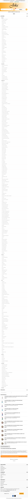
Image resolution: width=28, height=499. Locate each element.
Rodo (1, 475)
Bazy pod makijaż (4, 44)
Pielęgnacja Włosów (4, 185)
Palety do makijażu (4, 47)
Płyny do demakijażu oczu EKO (6, 217)
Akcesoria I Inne (4, 198)
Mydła (3, 268)
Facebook (14, 460)
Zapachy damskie (4, 129)
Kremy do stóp (4, 157)
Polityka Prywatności (3, 474)
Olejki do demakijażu (4, 88)
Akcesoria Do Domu (4, 312)
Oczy (2, 30)
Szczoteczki (3, 272)
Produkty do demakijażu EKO (5, 211)
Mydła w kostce (4, 158)
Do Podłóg (3, 289)
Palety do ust (3, 61)
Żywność (3, 281)
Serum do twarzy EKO (4, 207)
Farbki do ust (3, 57)
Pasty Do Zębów (4, 180)
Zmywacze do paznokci (5, 79)
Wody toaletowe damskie (5, 131)
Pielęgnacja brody (4, 245)
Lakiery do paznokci (4, 76)
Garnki (3, 332)
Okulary (3, 236)
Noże (2, 330)
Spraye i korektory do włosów (6, 111)
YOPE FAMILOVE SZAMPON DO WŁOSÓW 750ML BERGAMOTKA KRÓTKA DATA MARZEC (16, 396)
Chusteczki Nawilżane (5, 257)
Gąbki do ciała (4, 148)
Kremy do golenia (4, 240)
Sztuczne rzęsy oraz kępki (5, 34)
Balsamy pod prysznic (5, 147)
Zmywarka (3, 307)
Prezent (2, 354)
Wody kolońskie (4, 248)
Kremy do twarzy (4, 94)
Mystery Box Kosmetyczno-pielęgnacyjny (7, 372)
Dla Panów (3, 358)
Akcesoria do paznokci (5, 65)
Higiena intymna (4, 144)
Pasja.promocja (4, 386)
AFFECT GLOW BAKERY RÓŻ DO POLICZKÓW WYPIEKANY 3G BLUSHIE (14, 421)
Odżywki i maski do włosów (5, 186)
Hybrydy (3, 66)
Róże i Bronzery (4, 52)
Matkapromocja (4, 378)
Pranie (3, 258)
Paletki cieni (3, 39)
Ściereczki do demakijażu (5, 89)
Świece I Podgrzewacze (5, 327)
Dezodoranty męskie (4, 135)
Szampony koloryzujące (5, 112)
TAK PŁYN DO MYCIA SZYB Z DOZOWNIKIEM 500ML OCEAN (12, 412)
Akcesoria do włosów (4, 126)
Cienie (3, 38)
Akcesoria (3, 253)
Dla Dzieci (3, 359)
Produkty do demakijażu (5, 83)
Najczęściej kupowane (3, 468)
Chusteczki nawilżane (4, 231)
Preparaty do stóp (4, 171)
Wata (2, 234)
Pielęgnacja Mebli (4, 291)
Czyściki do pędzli (4, 20)
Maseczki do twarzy (4, 97)
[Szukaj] (12, 9)
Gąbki (3, 317)
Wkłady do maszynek (4, 243)
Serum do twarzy (4, 99)
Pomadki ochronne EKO (5, 184)
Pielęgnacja (3, 80)
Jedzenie (3, 340)
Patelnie (3, 331)
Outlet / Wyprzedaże (4, 364)
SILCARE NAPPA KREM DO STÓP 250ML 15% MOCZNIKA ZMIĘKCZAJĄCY (14, 404)
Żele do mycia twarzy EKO (5, 208)
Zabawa (3, 276)
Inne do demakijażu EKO (5, 213)
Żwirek (3, 341)
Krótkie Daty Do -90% (4, 368)
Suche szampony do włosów (5, 125)
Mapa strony (2, 470)
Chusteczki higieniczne (5, 230)
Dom (2, 280)
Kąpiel (3, 262)
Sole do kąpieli (4, 152)
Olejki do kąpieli (4, 149)
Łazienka (3, 285)
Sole (2, 309)
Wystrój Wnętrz (4, 326)
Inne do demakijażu (4, 85)
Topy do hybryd (4, 70)
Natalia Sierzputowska (5, 385)
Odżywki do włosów (4, 117)
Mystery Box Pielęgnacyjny (5, 373)
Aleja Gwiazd (3, 377)
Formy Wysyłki (2, 473)
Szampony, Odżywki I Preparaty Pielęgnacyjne (8, 346)
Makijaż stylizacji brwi (4, 33)
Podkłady (3, 48)
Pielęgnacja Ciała (4, 193)
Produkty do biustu (4, 170)
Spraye (3, 322)
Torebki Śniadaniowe (4, 318)
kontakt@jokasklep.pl (6, 491)
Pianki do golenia (4, 244)
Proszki (3, 304)
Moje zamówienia (3, 481)
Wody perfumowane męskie (5, 138)
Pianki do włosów (4, 120)
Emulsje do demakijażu (5, 84)
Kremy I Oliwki (4, 267)
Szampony (3, 263)
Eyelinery (3, 35)
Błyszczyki (3, 56)
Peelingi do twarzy (4, 98)
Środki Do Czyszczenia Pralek (5, 303)
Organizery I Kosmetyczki (5, 235)
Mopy (2, 313)
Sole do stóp (3, 153)
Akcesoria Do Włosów (4, 190)
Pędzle (3, 24)
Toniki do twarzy (4, 90)
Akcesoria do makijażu (5, 19)
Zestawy (3, 355)
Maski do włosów (4, 116)
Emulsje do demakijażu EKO (5, 212)
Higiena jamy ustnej (4, 176)
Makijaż (3, 225)
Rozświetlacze (4, 51)
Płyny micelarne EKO (4, 218)
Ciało (2, 139)
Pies (2, 344)
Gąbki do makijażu (4, 29)
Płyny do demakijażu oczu (5, 93)
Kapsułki (3, 298)
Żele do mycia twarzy (4, 102)
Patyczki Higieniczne (4, 277)
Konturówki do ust (4, 58)
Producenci (3, 389)
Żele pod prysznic (4, 154)
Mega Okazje (3, 367)
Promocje (2, 363)
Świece (3, 227)
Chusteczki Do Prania (4, 299)
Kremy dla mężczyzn (4, 250)
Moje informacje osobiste (4, 484)
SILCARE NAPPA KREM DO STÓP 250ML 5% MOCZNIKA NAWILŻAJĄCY (13, 400)
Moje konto (3, 479)
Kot (2, 339)
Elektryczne (3, 323)
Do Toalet (3, 286)
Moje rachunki (2, 482)
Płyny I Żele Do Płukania (5, 300)
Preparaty (3, 75)
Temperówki (3, 25)
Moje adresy (2, 483)
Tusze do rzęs (4, 42)
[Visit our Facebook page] (13, 496)
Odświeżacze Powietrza (5, 321)
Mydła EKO (3, 194)
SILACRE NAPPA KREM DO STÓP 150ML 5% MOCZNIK (11, 408)
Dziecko (2, 254)
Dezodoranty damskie (5, 130)
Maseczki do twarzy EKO (5, 204)
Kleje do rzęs (3, 21)
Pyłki (2, 74)
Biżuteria (3, 362)
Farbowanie (3, 106)
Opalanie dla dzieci (4, 163)
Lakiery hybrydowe (4, 71)
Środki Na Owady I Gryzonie (5, 294)
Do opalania (3, 161)
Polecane (2, 387)
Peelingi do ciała (4, 166)
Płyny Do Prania (4, 259)
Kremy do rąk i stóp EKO (5, 199)
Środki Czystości (4, 226)
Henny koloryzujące (4, 108)
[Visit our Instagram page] (15, 496)
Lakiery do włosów (4, 115)
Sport (2, 353)
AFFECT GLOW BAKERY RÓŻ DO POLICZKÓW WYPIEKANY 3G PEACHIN (14, 425)
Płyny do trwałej (4, 121)
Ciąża (2, 275)
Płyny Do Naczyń (4, 336)
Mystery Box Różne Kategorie (5, 376)
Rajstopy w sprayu (4, 172)
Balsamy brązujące (4, 140)
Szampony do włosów (5, 122)
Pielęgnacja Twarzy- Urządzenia (6, 103)
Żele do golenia (4, 249)
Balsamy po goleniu (4, 239)
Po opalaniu (3, 162)
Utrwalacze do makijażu (5, 26)
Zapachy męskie (4, 134)
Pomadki (3, 62)
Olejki (2, 175)
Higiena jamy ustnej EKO (5, 179)
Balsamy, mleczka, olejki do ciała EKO (6, 195)
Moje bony (2, 485)
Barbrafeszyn (4, 382)
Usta (2, 53)
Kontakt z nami (2, 469)
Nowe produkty (3, 394)
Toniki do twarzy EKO (4, 221)
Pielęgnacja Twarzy (4, 202)
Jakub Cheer (3, 381)
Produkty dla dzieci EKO (5, 222)
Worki (3, 314)
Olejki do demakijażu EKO (5, 216)
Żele (2, 266)
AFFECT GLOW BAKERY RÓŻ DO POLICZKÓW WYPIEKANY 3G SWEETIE (14, 429)
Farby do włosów (4, 107)
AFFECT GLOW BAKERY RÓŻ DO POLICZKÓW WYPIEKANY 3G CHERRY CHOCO (14, 433)
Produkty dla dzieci (4, 167)
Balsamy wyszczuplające (5, 143)
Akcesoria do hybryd (4, 67)
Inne (2, 335)
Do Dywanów (3, 290)
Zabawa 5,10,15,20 (4, 371)
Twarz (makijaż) (4, 43)
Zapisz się (21, 493)
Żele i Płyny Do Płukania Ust (5, 181)
